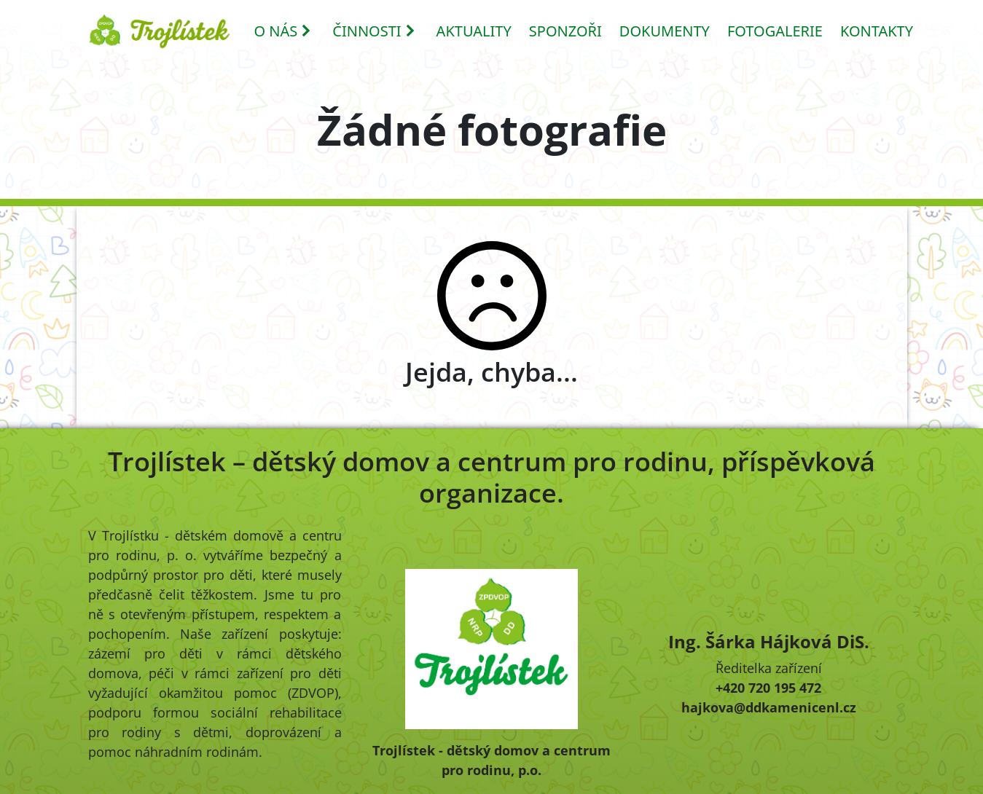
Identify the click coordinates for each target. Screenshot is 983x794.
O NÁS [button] (283, 31)
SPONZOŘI (565, 31)
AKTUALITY (474, 31)
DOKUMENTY (664, 31)
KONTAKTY (876, 31)
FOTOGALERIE (775, 31)
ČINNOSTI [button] (373, 31)
